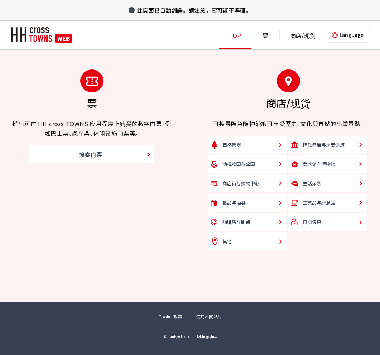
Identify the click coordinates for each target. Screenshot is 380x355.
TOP (235, 35)
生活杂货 (312, 183)
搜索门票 (90, 154)
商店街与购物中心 (241, 183)
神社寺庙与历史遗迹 (324, 144)
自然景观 (231, 144)
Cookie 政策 (170, 316)
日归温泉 (312, 222)
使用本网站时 (209, 316)
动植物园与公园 (238, 163)
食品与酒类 (234, 202)
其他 (227, 241)
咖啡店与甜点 (236, 222)
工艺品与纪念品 (319, 202)
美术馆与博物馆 (319, 163)
